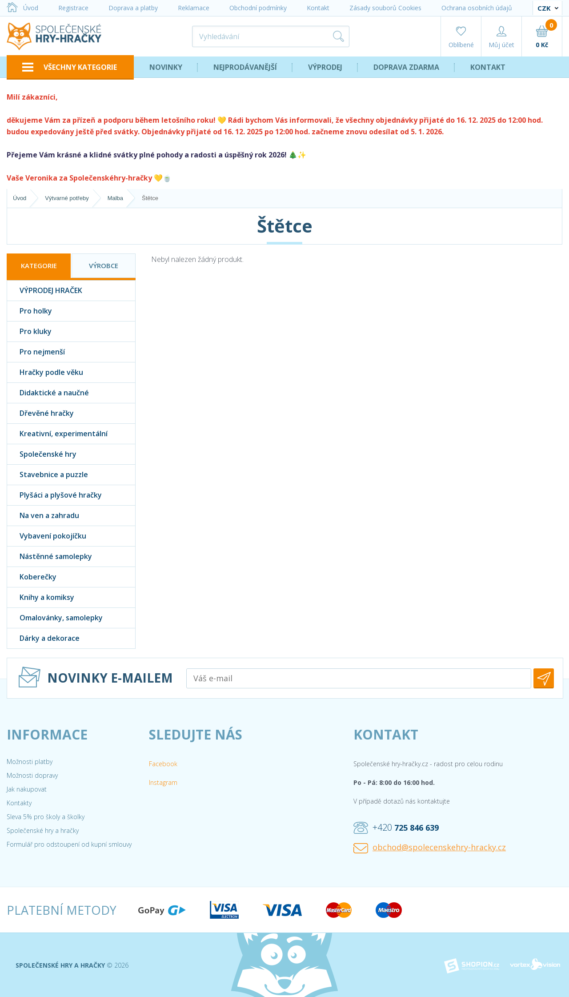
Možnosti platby (29, 761)
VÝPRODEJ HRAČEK (44, 291)
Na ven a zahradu (43, 516)
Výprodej (325, 67)
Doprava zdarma (406, 67)
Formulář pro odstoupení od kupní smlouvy (69, 844)
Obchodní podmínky (258, 8)
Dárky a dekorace (43, 638)
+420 (396, 827)
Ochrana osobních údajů (476, 8)
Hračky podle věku (45, 372)
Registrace (73, 8)
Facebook (163, 764)
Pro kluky (29, 332)
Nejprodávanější (245, 67)
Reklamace (193, 8)
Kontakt (318, 8)
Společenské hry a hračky (43, 830)
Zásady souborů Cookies (385, 8)
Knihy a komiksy (40, 597)
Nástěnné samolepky (49, 557)
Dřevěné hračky (40, 413)
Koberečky (31, 577)
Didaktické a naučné (48, 393)
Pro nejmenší (36, 352)
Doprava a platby (133, 8)
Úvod (22, 8)
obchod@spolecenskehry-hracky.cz (429, 847)
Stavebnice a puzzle (47, 475)
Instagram (163, 782)
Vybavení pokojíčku (46, 536)
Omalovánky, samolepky (55, 618)
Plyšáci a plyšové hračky (54, 495)
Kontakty (19, 803)
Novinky (165, 67)
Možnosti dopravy (32, 775)
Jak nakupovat (27, 789)
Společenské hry (41, 454)
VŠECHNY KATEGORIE (69, 67)
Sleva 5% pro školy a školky (45, 816)
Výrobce (103, 265)
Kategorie (39, 265)
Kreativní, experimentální (57, 434)
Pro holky (29, 311)
